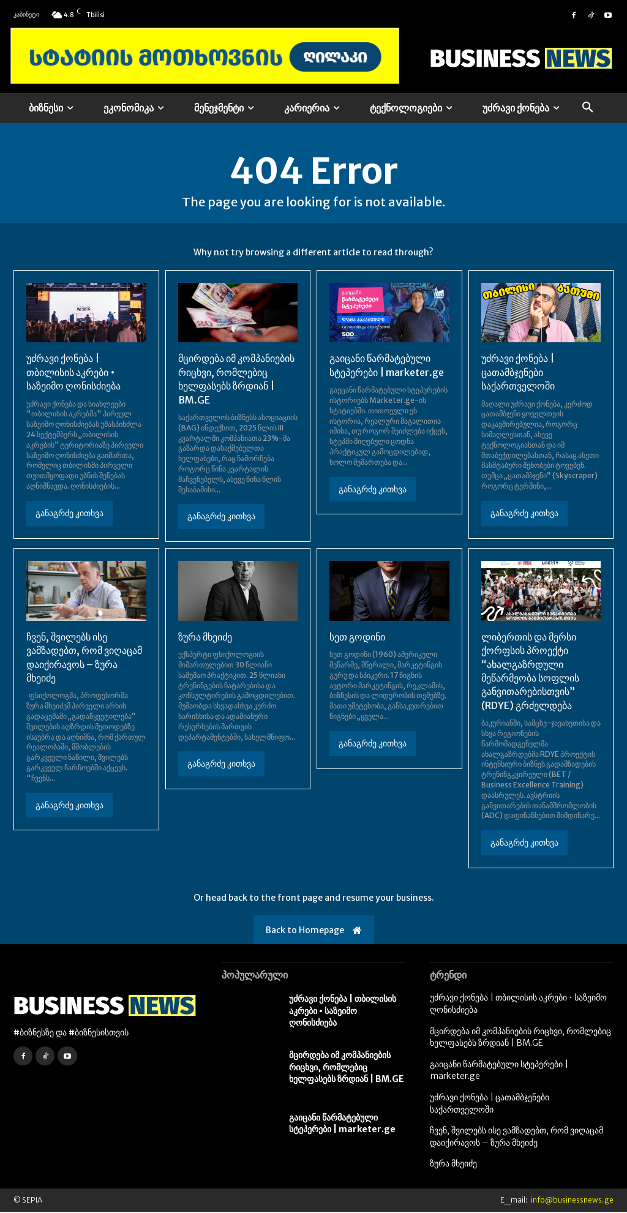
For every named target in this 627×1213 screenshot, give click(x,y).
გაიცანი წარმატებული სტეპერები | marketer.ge (342, 1124)
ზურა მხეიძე (205, 638)
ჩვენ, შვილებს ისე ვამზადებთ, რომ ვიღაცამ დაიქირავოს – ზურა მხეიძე (516, 1137)
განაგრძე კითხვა (69, 514)
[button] (587, 107)
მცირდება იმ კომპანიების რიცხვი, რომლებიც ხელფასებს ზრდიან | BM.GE (346, 1068)
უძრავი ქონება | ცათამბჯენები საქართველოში (518, 373)
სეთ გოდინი (357, 638)
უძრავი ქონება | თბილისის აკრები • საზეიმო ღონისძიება (73, 373)
